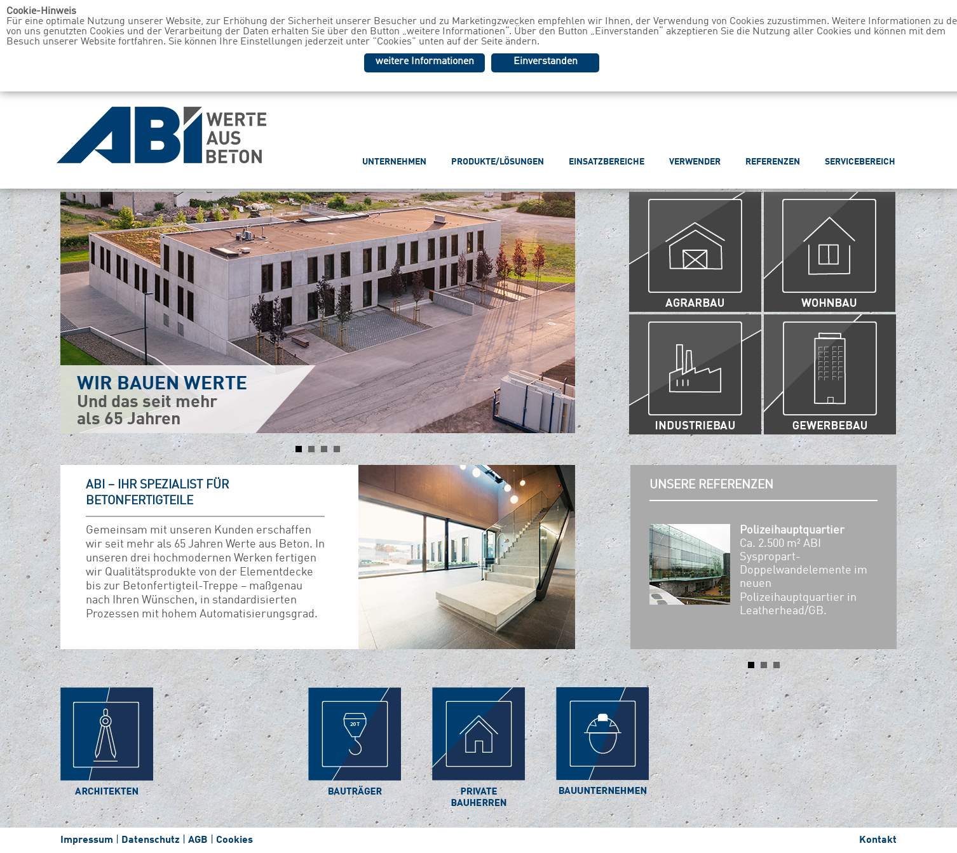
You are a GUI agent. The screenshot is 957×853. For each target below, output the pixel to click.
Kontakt (878, 840)
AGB (198, 840)
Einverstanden (545, 62)
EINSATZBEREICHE (606, 162)
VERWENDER (695, 162)
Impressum (86, 840)
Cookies (234, 840)
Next (558, 312)
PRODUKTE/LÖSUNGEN (497, 162)
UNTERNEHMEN (394, 162)
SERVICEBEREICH (860, 162)
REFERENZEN (772, 162)
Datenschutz (150, 840)
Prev (77, 312)
